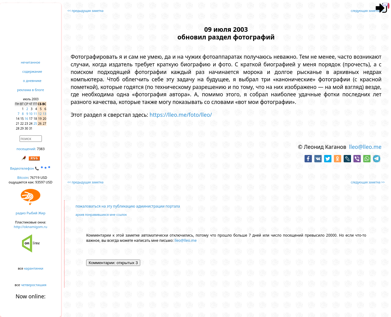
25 (35, 123)
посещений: (26, 148)
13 (44, 114)
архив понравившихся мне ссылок (101, 214)
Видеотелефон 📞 (30, 168)
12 (40, 114)
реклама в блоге (30, 89)
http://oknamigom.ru (30, 226)
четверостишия (33, 284)
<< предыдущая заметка (86, 11)
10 (30, 114)
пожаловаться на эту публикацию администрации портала (127, 206)
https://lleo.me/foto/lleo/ (181, 114)
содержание (32, 71)
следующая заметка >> (368, 11)
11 (35, 114)
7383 (41, 148)
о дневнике (32, 80)
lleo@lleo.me (365, 146)
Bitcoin (22, 177)
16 (26, 118)
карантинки (33, 268)
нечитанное (30, 62)
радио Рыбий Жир (30, 213)
